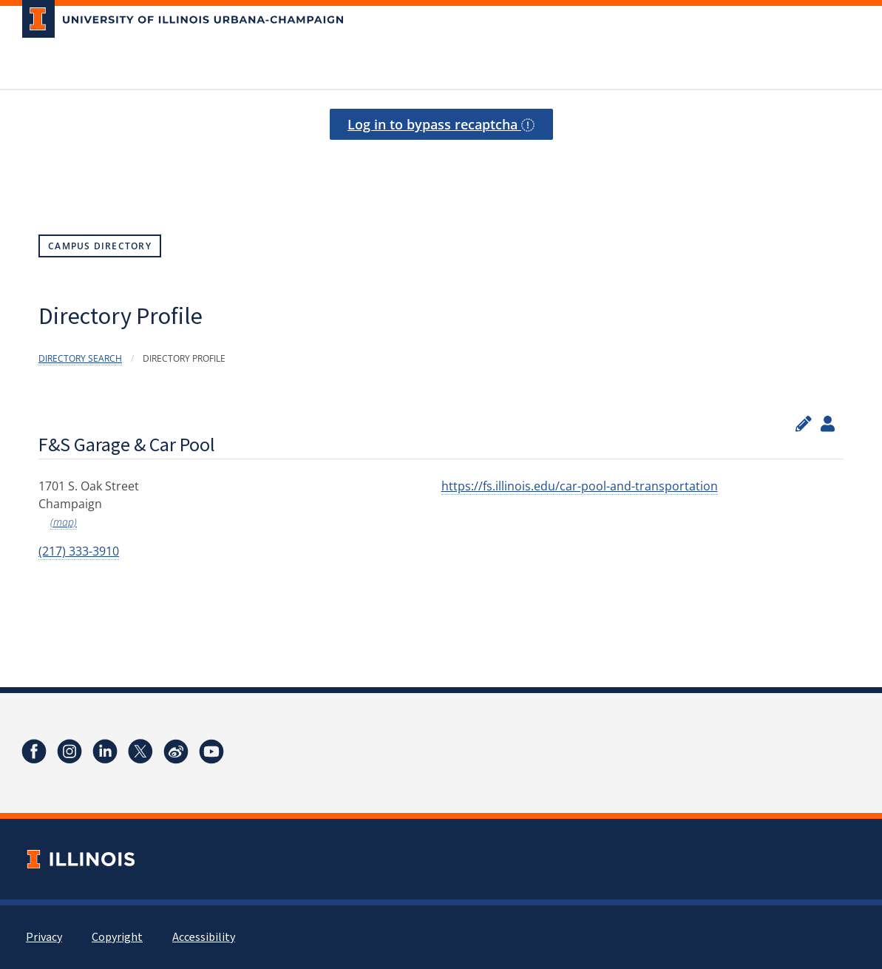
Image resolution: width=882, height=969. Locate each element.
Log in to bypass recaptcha (441, 124)
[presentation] (441, 164)
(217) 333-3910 (78, 551)
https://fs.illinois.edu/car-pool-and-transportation (579, 486)
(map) (63, 522)
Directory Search (80, 358)
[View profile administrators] (828, 423)
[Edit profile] (804, 423)
